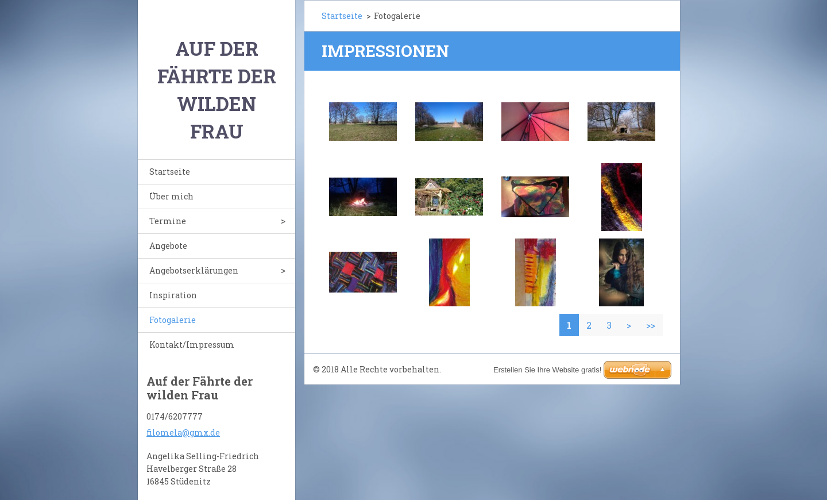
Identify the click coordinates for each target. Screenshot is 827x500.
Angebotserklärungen (193, 270)
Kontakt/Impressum (191, 344)
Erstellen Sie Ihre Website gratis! (547, 370)
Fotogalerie (172, 319)
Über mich (171, 196)
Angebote (168, 245)
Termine (167, 221)
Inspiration (173, 295)
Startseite (169, 171)
